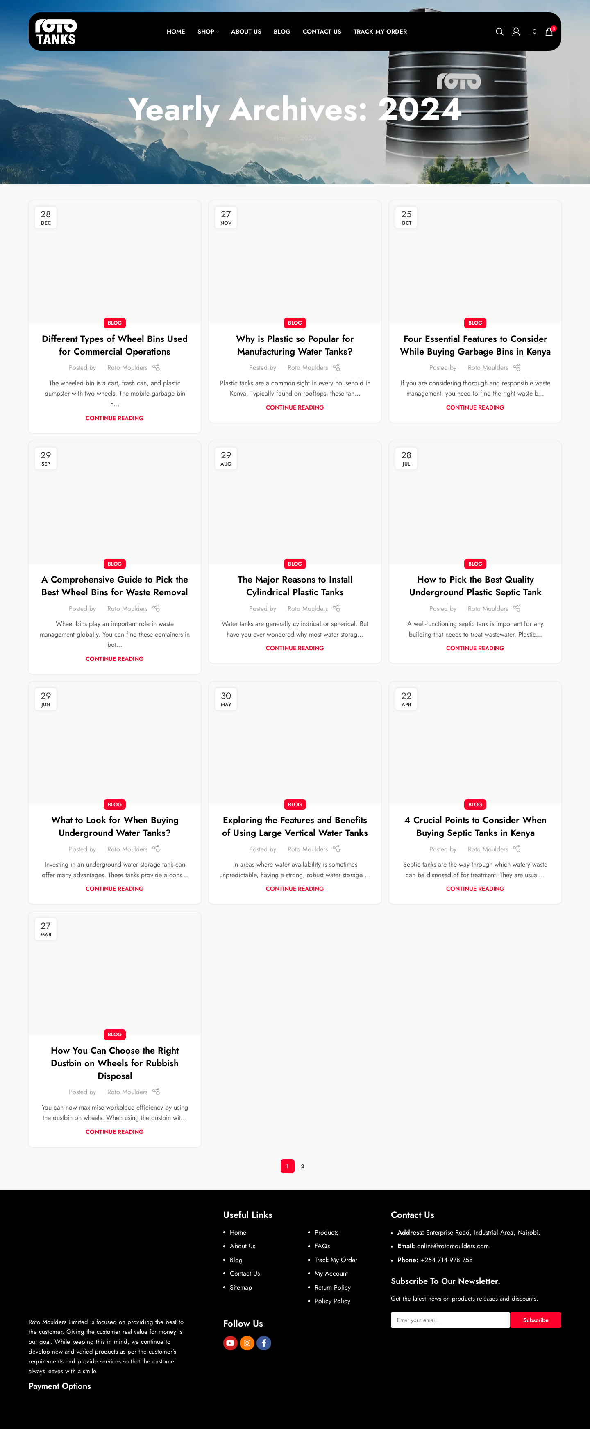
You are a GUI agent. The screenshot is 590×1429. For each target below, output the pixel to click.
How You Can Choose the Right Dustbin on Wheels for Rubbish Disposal (115, 1063)
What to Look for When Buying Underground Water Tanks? (115, 826)
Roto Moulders (127, 367)
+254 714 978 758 (446, 1260)
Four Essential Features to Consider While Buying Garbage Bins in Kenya (475, 345)
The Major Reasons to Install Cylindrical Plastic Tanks (295, 585)
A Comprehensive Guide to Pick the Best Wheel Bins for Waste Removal (114, 585)
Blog (115, 323)
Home (282, 138)
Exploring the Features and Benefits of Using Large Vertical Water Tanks (295, 826)
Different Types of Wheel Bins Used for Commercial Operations (115, 345)
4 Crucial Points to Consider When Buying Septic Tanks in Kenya (475, 826)
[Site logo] (56, 31)
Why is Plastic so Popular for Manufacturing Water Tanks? (295, 345)
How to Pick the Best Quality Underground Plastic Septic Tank (475, 585)
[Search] (500, 31)
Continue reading (115, 418)
